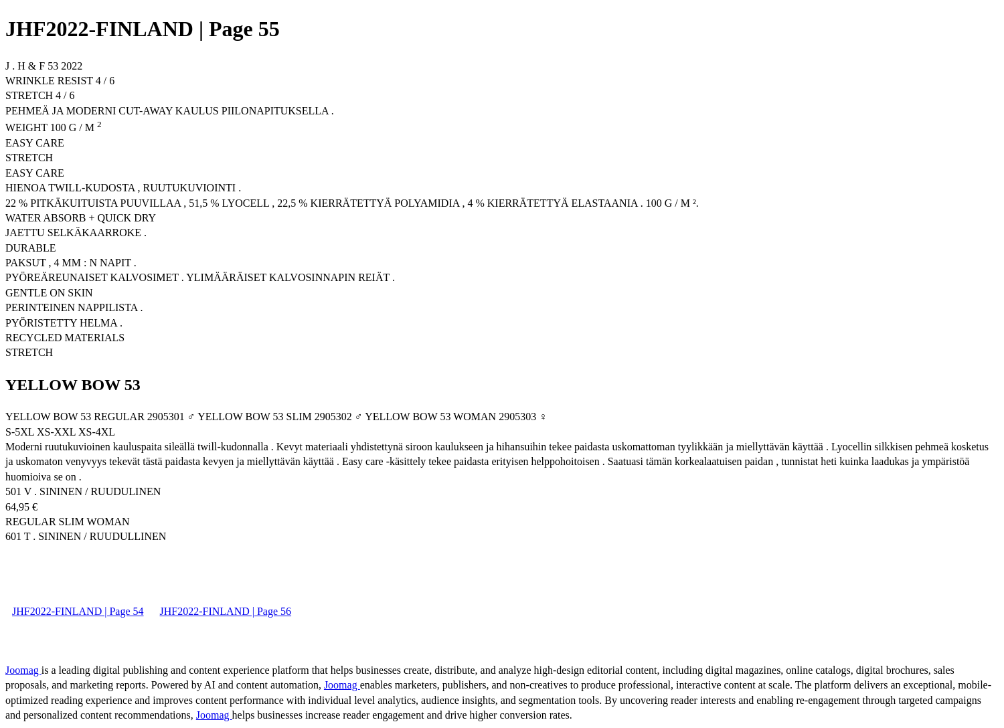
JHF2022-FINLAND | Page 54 (78, 611)
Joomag (23, 670)
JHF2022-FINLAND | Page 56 (226, 611)
